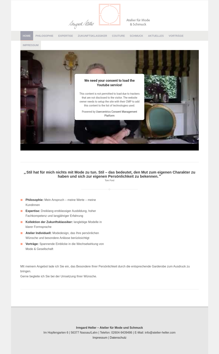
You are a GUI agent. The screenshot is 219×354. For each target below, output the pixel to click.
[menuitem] (26, 35)
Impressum (99, 337)
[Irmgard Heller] (109, 15)
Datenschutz (118, 337)
